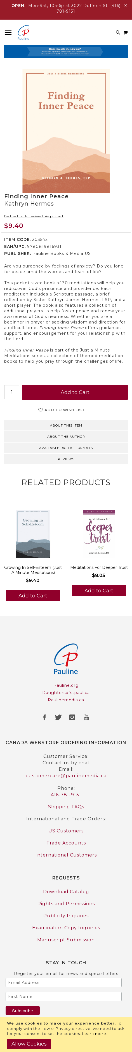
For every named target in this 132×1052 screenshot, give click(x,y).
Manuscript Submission (66, 939)
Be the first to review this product (33, 216)
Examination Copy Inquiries (66, 927)
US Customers (66, 831)
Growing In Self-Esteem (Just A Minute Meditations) (33, 570)
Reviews (66, 459)
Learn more (94, 1033)
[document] (66, 1035)
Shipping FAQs (66, 806)
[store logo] (23, 32)
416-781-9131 (66, 794)
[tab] (66, 424)
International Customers (66, 855)
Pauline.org (66, 685)
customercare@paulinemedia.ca (66, 775)
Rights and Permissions (66, 903)
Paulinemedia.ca (66, 699)
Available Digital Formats (66, 448)
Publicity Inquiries (66, 915)
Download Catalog (66, 891)
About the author (66, 437)
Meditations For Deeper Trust (99, 567)
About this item (66, 425)
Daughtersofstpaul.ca (66, 692)
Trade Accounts (66, 843)
